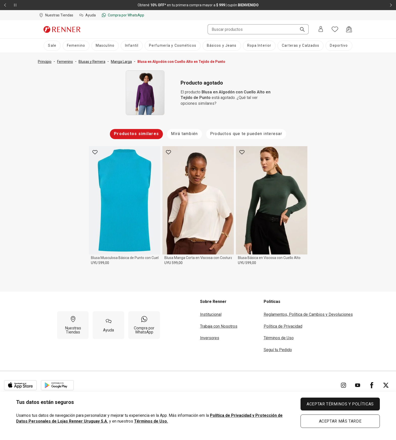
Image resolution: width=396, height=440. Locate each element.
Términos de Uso (279, 337)
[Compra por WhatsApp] (144, 325)
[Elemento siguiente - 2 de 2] (391, 5)
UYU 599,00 (100, 263)
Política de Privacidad (283, 326)
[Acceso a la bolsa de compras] (349, 29)
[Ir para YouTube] (358, 385)
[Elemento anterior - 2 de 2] (5, 5)
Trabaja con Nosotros (218, 326)
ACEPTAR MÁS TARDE (340, 421)
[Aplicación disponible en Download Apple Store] (20, 385)
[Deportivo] (339, 46)
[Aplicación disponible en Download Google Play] (57, 385)
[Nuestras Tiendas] (73, 325)
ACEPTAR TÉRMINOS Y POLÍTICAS (340, 404)
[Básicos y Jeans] (222, 46)
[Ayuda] (108, 325)
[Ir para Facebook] (372, 385)
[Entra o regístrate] (321, 29)
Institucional (210, 314)
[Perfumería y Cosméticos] (173, 46)
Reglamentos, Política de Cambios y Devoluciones (308, 314)
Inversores (209, 337)
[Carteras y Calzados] (301, 46)
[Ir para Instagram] (343, 385)
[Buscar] (300, 29)
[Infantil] (132, 46)
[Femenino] (76, 46)
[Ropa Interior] (259, 46)
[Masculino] (105, 46)
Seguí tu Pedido (278, 349)
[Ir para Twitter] (386, 385)
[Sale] (52, 46)
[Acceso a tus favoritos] (335, 29)
